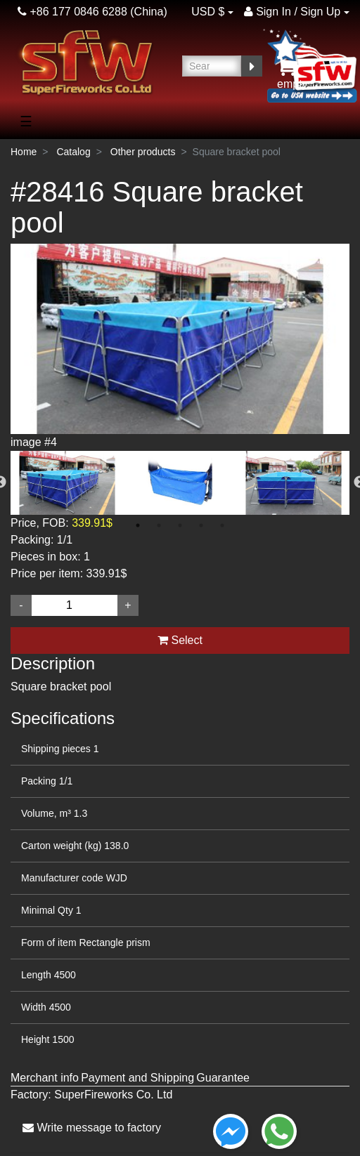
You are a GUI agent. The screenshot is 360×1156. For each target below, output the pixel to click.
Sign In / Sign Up (292, 12)
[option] (180, 347)
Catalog (73, 151)
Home (24, 151)
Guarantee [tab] (223, 1078)
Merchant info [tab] (45, 1078)
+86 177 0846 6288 (72, 12)
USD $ (207, 12)
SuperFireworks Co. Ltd (113, 1095)
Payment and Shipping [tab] (137, 1078)
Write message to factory (91, 1128)
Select (180, 640)
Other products (143, 151)
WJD (116, 878)
